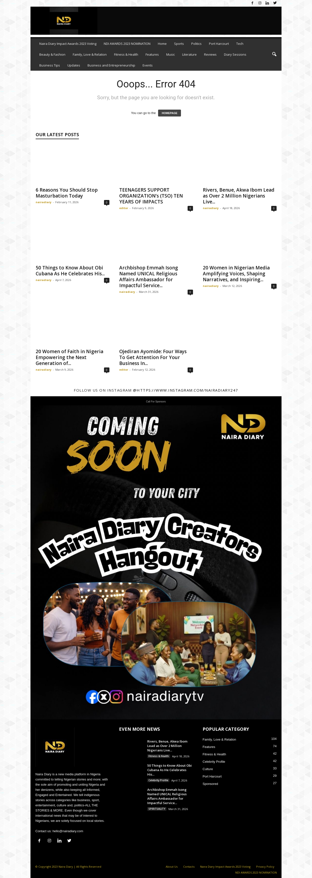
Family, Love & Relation (90, 54)
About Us (172, 866)
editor (123, 208)
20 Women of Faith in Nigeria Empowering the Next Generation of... (69, 357)
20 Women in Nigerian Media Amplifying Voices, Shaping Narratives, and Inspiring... (236, 274)
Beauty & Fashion (52, 54)
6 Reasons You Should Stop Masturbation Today (67, 193)
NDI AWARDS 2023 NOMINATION (127, 43)
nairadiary (43, 202)
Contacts (188, 866)
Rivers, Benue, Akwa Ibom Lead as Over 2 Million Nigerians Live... (238, 196)
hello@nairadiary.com (67, 831)
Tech (239, 43)
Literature (189, 54)
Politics (196, 43)
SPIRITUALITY (157, 809)
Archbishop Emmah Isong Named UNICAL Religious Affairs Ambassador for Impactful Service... (148, 277)
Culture (208, 769)
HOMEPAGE (169, 113)
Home (162, 43)
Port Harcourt (219, 43)
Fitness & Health (126, 54)
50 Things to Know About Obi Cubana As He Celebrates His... (70, 271)
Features (152, 54)
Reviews (210, 54)
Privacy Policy (265, 866)
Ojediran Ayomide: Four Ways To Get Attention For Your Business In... (153, 357)
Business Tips (49, 65)
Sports (179, 43)
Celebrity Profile (158, 780)
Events (148, 65)
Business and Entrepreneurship (111, 65)
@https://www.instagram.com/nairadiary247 (185, 390)
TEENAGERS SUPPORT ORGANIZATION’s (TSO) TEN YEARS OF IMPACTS (151, 196)
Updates (73, 65)
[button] (274, 54)
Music (170, 54)
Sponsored (210, 784)
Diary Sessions (235, 54)
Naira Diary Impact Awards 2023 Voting (67, 43)
